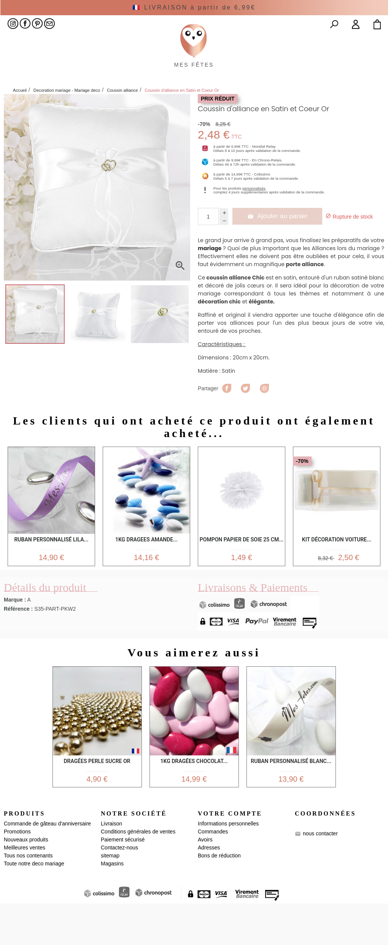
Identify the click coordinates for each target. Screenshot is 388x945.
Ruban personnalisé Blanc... (291, 799)
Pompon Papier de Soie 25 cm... (242, 576)
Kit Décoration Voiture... (336, 575)
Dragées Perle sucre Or (97, 799)
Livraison (111, 865)
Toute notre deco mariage (34, 905)
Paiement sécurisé (123, 881)
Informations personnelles (228, 865)
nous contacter (320, 875)
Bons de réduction (219, 897)
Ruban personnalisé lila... (51, 575)
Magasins (112, 905)
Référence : (18, 647)
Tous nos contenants (28, 897)
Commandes (213, 873)
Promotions (17, 873)
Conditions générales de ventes (138, 873)
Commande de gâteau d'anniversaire (47, 865)
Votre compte (230, 855)
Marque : (15, 638)
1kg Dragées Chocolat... (194, 799)
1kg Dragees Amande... (146, 575)
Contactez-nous (119, 889)
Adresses (209, 889)
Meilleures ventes (24, 889)
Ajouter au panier (278, 251)
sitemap (110, 897)
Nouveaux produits (26, 881)
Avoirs (205, 881)
